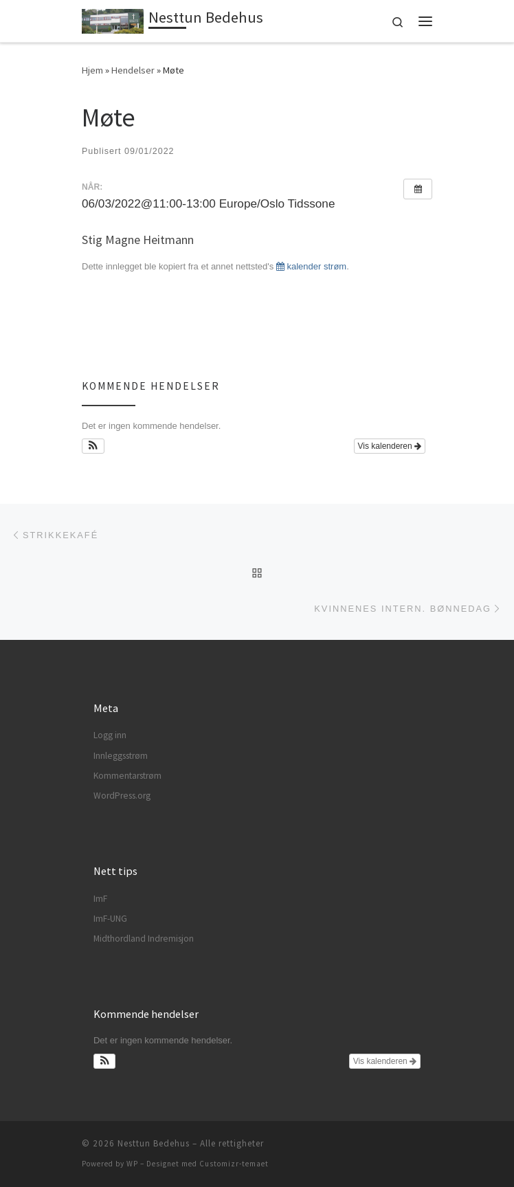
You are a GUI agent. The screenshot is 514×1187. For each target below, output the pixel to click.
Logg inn (109, 735)
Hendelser (133, 70)
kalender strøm (311, 266)
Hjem (92, 70)
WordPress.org (121, 795)
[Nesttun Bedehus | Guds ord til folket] (113, 19)
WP (132, 1163)
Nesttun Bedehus (154, 1143)
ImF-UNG (110, 918)
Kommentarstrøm (127, 775)
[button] (93, 446)
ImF (100, 899)
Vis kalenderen (390, 446)
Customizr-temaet (234, 1163)
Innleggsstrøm (120, 756)
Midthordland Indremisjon (143, 938)
